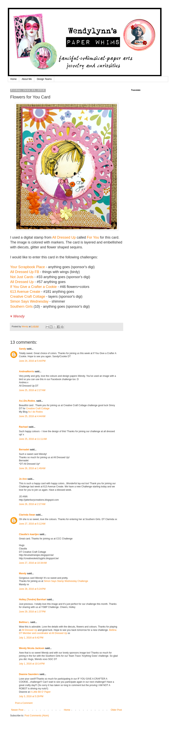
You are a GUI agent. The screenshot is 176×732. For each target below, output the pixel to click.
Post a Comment (23, 703)
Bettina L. (24, 622)
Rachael (24, 426)
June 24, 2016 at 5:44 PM (32, 361)
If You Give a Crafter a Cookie (33, 287)
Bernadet (24, 449)
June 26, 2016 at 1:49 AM (32, 468)
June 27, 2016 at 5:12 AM (32, 523)
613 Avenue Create (25, 292)
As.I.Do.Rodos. (27, 400)
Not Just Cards (21, 277)
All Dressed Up (64, 237)
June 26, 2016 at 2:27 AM (32, 504)
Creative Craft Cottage (28, 296)
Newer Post (17, 710)
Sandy (22, 348)
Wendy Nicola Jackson (31, 648)
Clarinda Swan (27, 514)
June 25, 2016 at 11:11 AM (33, 439)
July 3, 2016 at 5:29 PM (31, 696)
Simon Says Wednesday (29, 301)
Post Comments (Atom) (36, 715)
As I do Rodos (35, 411)
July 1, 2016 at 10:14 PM (32, 663)
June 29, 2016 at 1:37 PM (32, 611)
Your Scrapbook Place (27, 267)
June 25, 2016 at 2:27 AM (32, 390)
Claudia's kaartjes (29, 534)
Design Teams (44, 79)
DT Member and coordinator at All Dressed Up (43, 633)
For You (93, 237)
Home (13, 79)
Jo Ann (23, 479)
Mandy (22, 573)
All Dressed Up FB (24, 272)
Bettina (112, 630)
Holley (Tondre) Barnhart (32, 599)
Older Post (116, 710)
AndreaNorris (26, 371)
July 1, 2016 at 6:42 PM (31, 637)
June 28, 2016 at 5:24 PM (32, 589)
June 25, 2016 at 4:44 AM (32, 416)
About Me (27, 79)
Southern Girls (21, 306)
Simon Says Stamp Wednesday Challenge (66, 581)
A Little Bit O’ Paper (40, 692)
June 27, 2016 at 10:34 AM (33, 563)
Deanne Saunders (29, 674)
